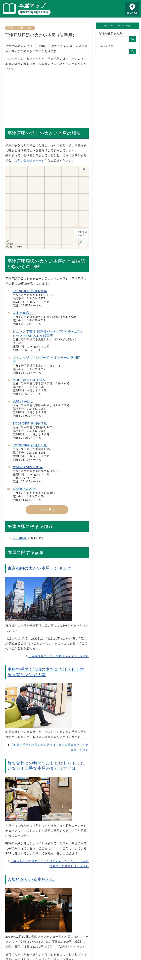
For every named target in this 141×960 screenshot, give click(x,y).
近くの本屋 (132, 13)
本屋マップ (32, 6)
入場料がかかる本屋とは (31, 879)
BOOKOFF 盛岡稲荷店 (30, 423)
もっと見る (47, 509)
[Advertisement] (47, 98)
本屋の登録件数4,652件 (34, 12)
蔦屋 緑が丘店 (23, 401)
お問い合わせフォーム (29, 160)
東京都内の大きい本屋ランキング (40, 568)
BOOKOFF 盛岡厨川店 (30, 445)
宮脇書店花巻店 (24, 489)
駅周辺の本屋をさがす (20, 27)
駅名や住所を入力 (110, 33)
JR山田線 (20, 538)
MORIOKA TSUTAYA (29, 380)
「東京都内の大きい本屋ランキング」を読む (58, 656)
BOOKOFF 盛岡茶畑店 (30, 291)
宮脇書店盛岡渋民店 (28, 467)
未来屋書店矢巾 (24, 313)
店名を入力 (106, 46)
